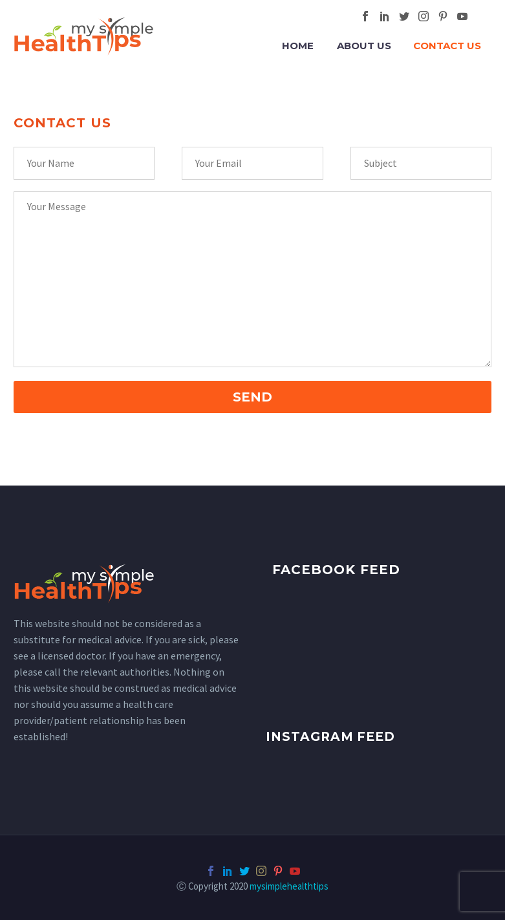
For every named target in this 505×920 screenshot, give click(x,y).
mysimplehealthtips (289, 886)
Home (298, 45)
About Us (364, 45)
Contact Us (447, 45)
